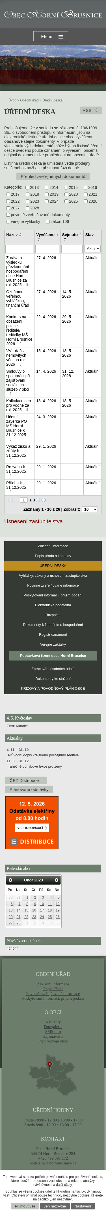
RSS (91, 110)
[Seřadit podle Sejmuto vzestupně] (65, 238)
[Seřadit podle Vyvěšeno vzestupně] (39, 238)
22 (26, 917)
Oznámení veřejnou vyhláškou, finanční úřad (17, 301)
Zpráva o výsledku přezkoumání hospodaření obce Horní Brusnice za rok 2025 (18, 271)
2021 (92, 194)
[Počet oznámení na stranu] (90, 509)
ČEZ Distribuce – (26, 780)
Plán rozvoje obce (53, 1041)
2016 (92, 187)
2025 (73, 201)
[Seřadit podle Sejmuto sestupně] (65, 240)
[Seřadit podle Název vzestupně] (21, 233)
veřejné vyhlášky (25, 222)
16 (34, 910)
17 (42, 910)
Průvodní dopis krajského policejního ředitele (43, 755)
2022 (15, 201)
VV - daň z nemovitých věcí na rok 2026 (16, 358)
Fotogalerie (53, 1026)
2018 (34, 194)
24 (42, 917)
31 (18, 897)
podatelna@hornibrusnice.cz (53, 1163)
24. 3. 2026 (46, 417)
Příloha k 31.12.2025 (16, 487)
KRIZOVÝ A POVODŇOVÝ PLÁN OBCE (53, 689)
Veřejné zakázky (53, 644)
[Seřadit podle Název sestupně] (21, 236)
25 (50, 917)
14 (18, 910)
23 (34, 917)
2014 (53, 187)
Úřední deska (53, 566)
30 (11, 897)
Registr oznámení (53, 635)
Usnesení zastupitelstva (33, 521)
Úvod (12, 100)
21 (18, 917)
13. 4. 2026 (46, 401)
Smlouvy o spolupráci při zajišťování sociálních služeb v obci (18, 382)
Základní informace (53, 546)
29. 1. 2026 (46, 446)
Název (12, 234)
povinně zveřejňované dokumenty (40, 214)
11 (50, 904)
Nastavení (82, 1206)
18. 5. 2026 (67, 353)
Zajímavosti (53, 1036)
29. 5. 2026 (67, 319)
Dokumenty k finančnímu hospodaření (53, 625)
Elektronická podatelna (53, 605)
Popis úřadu (53, 989)
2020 (73, 194)
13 (11, 910)
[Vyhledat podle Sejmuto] (72, 249)
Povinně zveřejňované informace (53, 585)
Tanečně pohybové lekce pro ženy (35, 766)
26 (58, 917)
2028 (34, 208)
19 (58, 910)
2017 (15, 194)
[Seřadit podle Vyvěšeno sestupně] (39, 240)
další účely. (64, 1185)
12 (58, 904)
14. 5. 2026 (67, 294)
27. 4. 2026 (46, 257)
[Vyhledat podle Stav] (93, 248)
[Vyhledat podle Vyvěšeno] (47, 249)
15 (26, 910)
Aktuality (52, 1022)
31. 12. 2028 (68, 373)
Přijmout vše (25, 1206)
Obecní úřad (29, 100)
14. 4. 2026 (46, 371)
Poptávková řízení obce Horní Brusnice (53, 656)
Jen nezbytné (55, 1206)
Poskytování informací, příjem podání (53, 595)
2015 (73, 187)
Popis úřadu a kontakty (53, 556)
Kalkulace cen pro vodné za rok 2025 (18, 405)
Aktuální (92, 257)
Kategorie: (13, 187)
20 (11, 917)
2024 (54, 201)
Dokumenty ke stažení (53, 679)
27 (11, 923)
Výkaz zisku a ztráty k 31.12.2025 (18, 453)
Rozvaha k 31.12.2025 (16, 471)
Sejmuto (71, 234)
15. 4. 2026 (46, 351)
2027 (15, 208)
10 (42, 904)
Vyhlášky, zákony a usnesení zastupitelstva (53, 576)
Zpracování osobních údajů (53, 669)
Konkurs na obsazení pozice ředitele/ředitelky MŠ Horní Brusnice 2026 (19, 330)
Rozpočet (53, 615)
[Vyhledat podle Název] (19, 249)
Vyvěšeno (47, 234)
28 (18, 923)
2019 (54, 194)
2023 (34, 201)
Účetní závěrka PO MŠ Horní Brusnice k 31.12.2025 (16, 428)
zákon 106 (60, 222)
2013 (34, 187)
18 (50, 910)
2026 (92, 201)
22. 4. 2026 (46, 317)
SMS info (53, 1031)
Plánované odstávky (29, 789)
